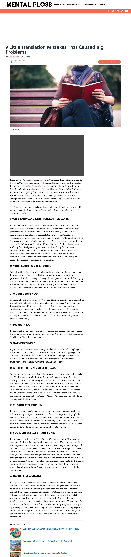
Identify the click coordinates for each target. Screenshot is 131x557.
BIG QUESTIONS (90, 4)
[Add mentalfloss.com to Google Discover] (109, 62)
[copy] (23, 61)
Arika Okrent (13, 56)
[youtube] (126, 11)
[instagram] (118, 11)
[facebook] (108, 11)
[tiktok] (122, 11)
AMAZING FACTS (74, 4)
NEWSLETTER (59, 4)
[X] (113, 11)
